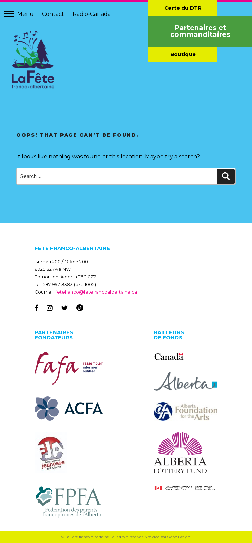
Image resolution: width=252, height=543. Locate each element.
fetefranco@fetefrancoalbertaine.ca (96, 292)
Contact (53, 14)
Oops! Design (178, 537)
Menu (25, 14)
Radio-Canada (91, 14)
